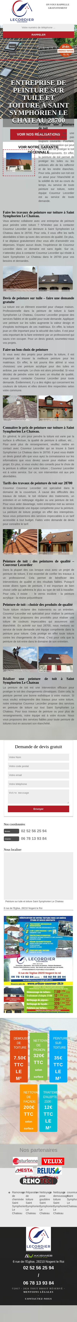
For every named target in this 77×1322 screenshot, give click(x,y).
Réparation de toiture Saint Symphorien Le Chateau (29, 1203)
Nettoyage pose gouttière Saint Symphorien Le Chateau (43, 1203)
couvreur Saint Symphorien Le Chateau (70, 1199)
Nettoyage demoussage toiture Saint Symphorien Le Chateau (57, 1203)
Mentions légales (38, 1292)
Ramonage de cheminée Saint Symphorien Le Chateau (15, 1203)
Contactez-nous (38, 1298)
